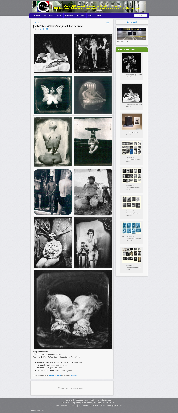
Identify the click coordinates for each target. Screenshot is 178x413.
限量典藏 (51, 376)
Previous (37, 23)
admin (59, 376)
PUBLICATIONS (81, 15)
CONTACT (98, 15)
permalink (74, 376)
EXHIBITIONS (36, 15)
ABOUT (90, 15)
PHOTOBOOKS (69, 15)
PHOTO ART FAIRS (48, 15)
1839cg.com (40, 410)
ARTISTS (59, 15)
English (135, 22)
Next (108, 23)
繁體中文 (129, 22)
